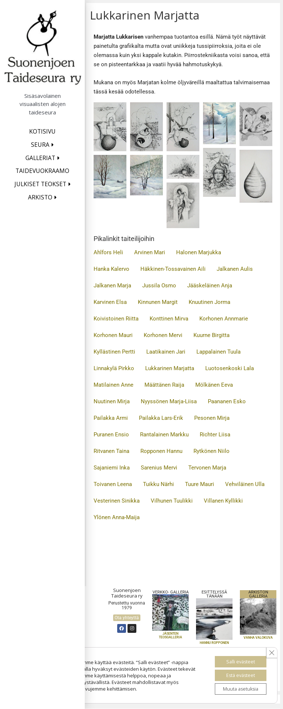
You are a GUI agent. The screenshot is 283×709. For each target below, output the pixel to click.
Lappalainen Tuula (218, 351)
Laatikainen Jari (165, 351)
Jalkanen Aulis (235, 269)
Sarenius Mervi (159, 467)
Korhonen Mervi (163, 335)
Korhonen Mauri (113, 335)
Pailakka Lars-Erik (161, 418)
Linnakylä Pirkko (114, 368)
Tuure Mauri (199, 484)
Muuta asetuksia (235, 687)
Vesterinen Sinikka (117, 500)
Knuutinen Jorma (209, 302)
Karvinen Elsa (110, 302)
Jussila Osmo (159, 285)
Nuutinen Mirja (112, 401)
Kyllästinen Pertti (114, 351)
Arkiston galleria (258, 594)
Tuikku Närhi (158, 484)
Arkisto (40, 197)
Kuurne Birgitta (211, 335)
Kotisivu (42, 131)
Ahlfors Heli (108, 252)
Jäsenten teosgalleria (170, 635)
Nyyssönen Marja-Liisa (169, 401)
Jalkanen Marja (112, 285)
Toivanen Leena (113, 484)
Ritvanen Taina (111, 451)
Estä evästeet (236, 672)
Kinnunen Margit (158, 302)
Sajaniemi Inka (112, 467)
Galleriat (40, 158)
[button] (110, 126)
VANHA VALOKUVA (258, 637)
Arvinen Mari (149, 252)
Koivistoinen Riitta (116, 318)
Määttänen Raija (164, 385)
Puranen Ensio (111, 434)
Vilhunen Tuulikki (172, 500)
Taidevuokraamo (42, 171)
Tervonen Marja (207, 467)
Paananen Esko (227, 401)
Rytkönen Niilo (211, 451)
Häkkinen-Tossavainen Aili (173, 269)
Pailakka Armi (111, 418)
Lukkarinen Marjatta (169, 368)
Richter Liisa (215, 434)
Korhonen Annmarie (223, 318)
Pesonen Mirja (212, 418)
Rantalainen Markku (164, 434)
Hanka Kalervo (111, 269)
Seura (40, 145)
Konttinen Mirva (169, 318)
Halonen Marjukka (198, 252)
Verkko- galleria (171, 592)
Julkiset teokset (40, 184)
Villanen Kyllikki (223, 500)
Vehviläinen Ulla (245, 484)
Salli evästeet (235, 656)
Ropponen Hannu (161, 451)
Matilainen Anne (113, 385)
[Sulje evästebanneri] (270, 648)
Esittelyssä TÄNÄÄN (214, 594)
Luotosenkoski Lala (229, 368)
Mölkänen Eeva (214, 385)
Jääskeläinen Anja (209, 285)
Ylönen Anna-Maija (117, 517)
